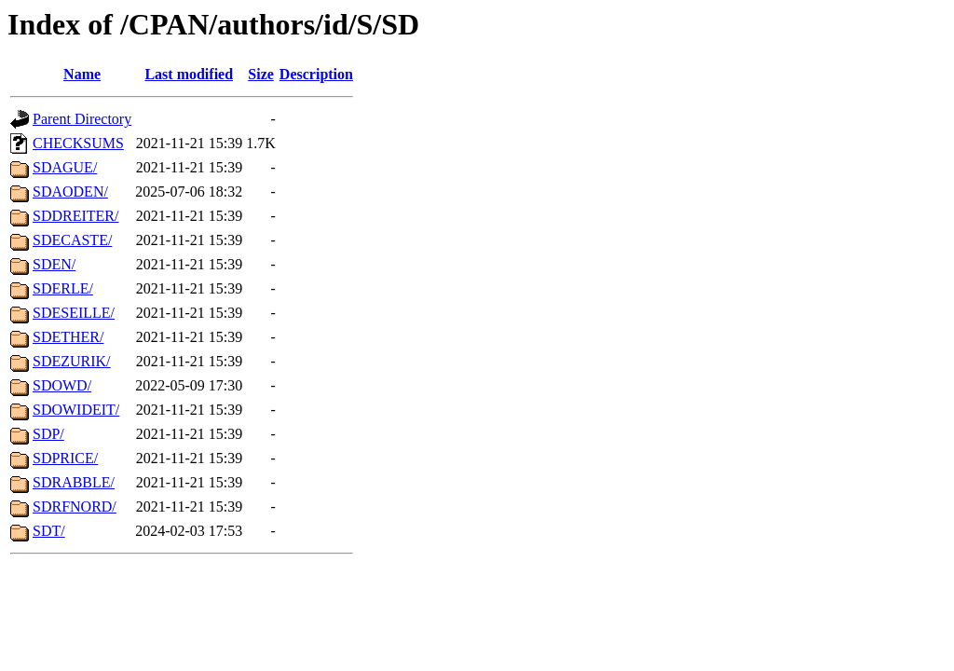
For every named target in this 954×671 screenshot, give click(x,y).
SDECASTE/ (72, 240)
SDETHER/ (68, 337)
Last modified (188, 74)
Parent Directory (82, 119)
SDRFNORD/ (74, 506)
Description (316, 74)
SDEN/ (54, 264)
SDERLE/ (63, 288)
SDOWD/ (62, 385)
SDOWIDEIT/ (76, 410)
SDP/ (48, 434)
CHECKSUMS (78, 143)
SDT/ (49, 531)
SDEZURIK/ (72, 361)
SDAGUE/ (65, 167)
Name (82, 74)
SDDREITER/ (75, 216)
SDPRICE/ (65, 458)
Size (261, 74)
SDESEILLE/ (74, 313)
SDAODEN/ (70, 191)
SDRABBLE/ (74, 482)
